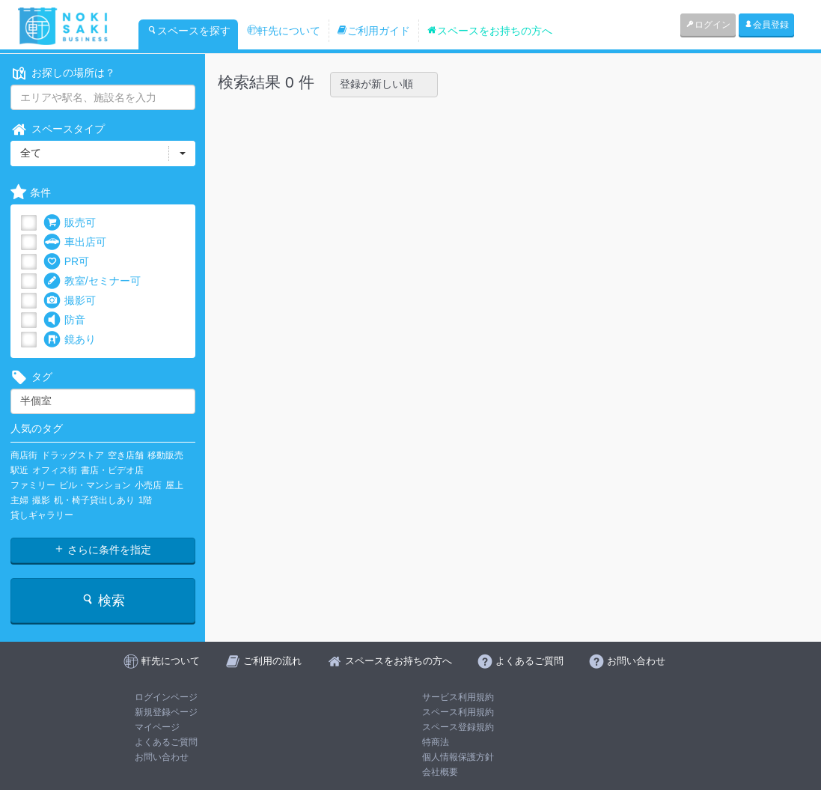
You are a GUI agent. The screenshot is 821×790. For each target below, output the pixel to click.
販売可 (69, 223)
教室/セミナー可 (92, 281)
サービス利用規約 (458, 697)
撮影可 (69, 301)
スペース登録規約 (458, 727)
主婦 (19, 500)
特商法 (435, 742)
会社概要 (440, 772)
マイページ (157, 727)
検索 (103, 600)
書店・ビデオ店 (112, 470)
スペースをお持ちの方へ (489, 31)
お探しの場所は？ (62, 73)
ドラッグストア (72, 455)
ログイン (708, 24)
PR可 (66, 262)
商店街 (23, 455)
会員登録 (766, 24)
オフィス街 (54, 470)
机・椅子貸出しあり (94, 500)
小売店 (148, 485)
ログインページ (166, 697)
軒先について (283, 31)
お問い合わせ (162, 757)
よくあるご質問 (166, 742)
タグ (31, 377)
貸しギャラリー (41, 515)
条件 (30, 192)
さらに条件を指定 (102, 550)
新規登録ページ (166, 712)
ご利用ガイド (373, 31)
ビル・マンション (95, 485)
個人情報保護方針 (458, 757)
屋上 (174, 485)
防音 (64, 320)
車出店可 (74, 242)
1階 (145, 500)
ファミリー (32, 485)
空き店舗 (126, 455)
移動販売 (165, 455)
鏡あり (69, 339)
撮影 (41, 500)
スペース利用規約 (458, 712)
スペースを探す (189, 31)
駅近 (19, 470)
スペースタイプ (57, 129)
